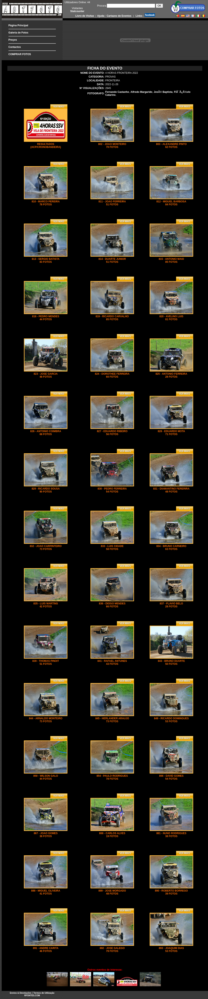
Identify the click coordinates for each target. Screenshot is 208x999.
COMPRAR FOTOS (19, 54)
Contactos (14, 47)
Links (138, 15)
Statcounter (77, 11)
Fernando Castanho (117, 91)
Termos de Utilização (43, 993)
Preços (12, 39)
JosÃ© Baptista (163, 91)
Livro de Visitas (85, 15)
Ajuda (100, 15)
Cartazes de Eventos (118, 15)
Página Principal (18, 25)
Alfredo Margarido (141, 91)
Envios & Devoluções (20, 993)
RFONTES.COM (32, 995)
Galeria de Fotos (18, 32)
